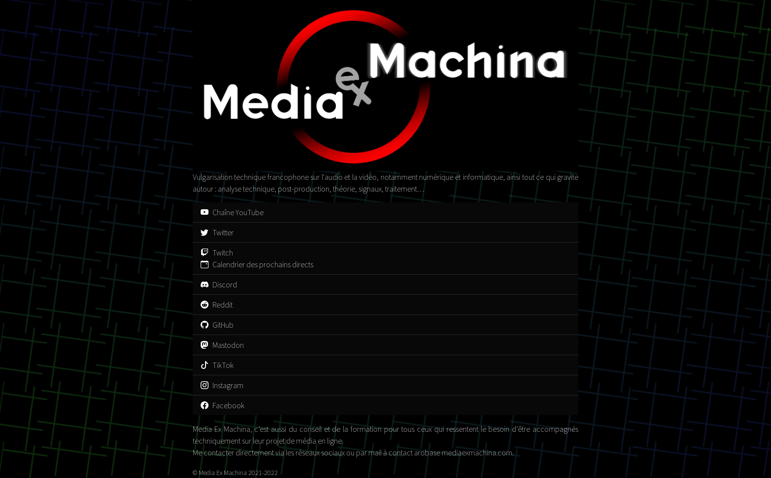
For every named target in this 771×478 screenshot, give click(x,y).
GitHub (217, 325)
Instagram (222, 385)
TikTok (217, 365)
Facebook (222, 405)
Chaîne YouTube (232, 212)
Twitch (217, 252)
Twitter (217, 232)
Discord (219, 284)
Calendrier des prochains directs (257, 264)
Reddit (217, 304)
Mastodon (222, 345)
